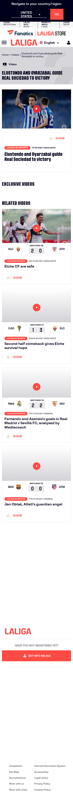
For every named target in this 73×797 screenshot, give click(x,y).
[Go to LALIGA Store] (36, 33)
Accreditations (17, 777)
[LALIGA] (24, 42)
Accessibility (41, 772)
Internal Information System (49, 766)
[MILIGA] (67, 43)
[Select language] (50, 42)
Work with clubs (18, 789)
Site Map (14, 772)
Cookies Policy (42, 789)
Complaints (15, 766)
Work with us (16, 783)
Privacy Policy (42, 783)
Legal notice (41, 777)
